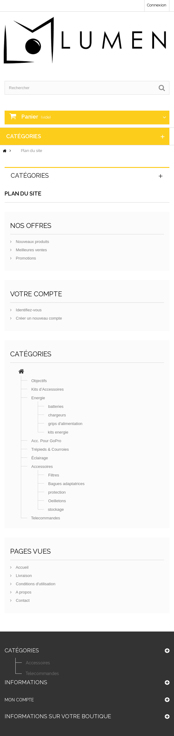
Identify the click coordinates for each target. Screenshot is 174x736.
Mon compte (19, 701)
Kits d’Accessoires (47, 389)
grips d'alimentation (65, 423)
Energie (38, 398)
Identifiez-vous (28, 310)
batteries (56, 406)
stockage (56, 509)
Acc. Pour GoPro (46, 440)
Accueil (22, 567)
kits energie (58, 432)
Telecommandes (45, 518)
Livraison (23, 575)
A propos (23, 592)
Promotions (25, 258)
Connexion (156, 5)
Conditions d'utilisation (35, 584)
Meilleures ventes (31, 250)
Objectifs (39, 380)
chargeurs (57, 415)
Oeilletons (57, 501)
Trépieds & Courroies (50, 449)
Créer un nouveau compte (38, 318)
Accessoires (42, 466)
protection (57, 492)
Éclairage (39, 458)
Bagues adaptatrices (66, 483)
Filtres (53, 475)
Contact (22, 600)
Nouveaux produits (32, 241)
